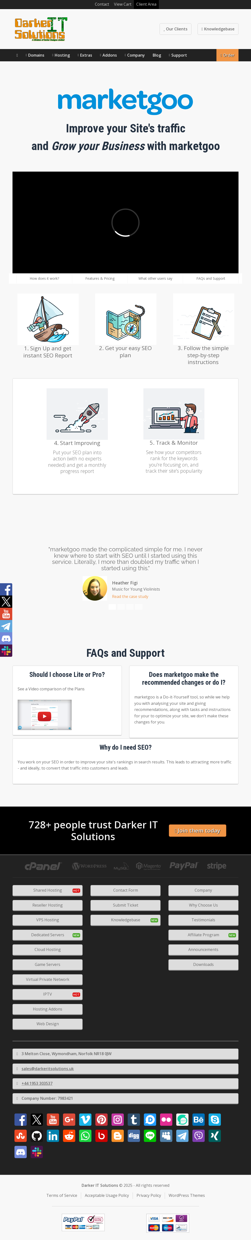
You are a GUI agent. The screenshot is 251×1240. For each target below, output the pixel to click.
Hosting (62, 55)
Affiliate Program (203, 934)
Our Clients (175, 29)
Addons (109, 55)
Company (136, 55)
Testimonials (203, 920)
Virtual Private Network (47, 979)
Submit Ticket (125, 905)
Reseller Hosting (47, 905)
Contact (102, 4)
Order (227, 55)
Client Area (146, 4)
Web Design (48, 1023)
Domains (36, 55)
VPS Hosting (47, 920)
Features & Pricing (99, 278)
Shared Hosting (47, 890)
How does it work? (44, 278)
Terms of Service (61, 1195)
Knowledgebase (218, 29)
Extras (86, 55)
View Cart (122, 4)
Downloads (203, 964)
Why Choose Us (203, 905)
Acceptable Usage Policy (107, 1195)
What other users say (155, 278)
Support (179, 55)
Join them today (197, 830)
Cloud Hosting (48, 949)
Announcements (203, 949)
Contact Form (125, 890)
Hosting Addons (47, 1009)
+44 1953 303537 (34, 1083)
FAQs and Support (210, 278)
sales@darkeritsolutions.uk (45, 1068)
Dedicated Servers (47, 934)
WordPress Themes (187, 1195)
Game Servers (47, 964)
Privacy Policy (149, 1195)
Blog (157, 55)
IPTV (47, 994)
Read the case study (130, 596)
